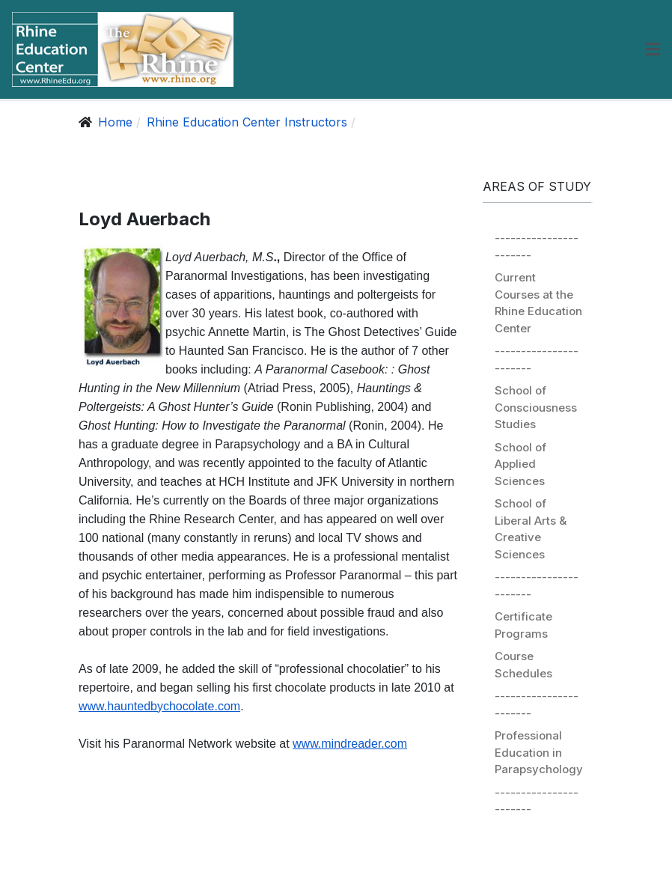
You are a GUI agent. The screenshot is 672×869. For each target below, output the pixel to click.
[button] (653, 49)
